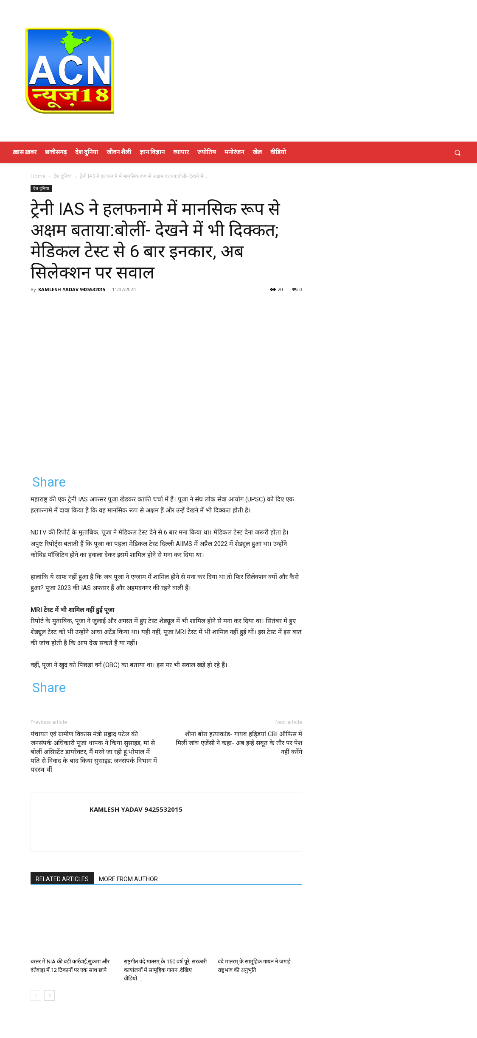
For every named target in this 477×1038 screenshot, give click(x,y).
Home (38, 176)
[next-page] (49, 995)
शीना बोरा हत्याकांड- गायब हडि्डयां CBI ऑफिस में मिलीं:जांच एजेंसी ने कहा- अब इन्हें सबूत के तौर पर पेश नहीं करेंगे (239, 743)
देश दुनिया (62, 176)
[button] (458, 152)
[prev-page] (36, 995)
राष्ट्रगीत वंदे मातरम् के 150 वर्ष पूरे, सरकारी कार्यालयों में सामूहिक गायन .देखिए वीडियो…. (165, 970)
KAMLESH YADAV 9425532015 (71, 289)
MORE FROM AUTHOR (128, 879)
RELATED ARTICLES (62, 879)
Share (49, 482)
